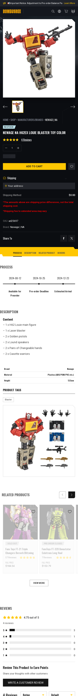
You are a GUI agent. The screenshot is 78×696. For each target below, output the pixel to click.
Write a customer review (26, 682)
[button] (71, 494)
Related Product (47, 252)
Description (30, 252)
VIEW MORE (39, 583)
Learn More (69, 3)
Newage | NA (51, 120)
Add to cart (34, 166)
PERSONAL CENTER (73, 11)
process (17, 252)
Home (5, 120)
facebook (63, 238)
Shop (13, 120)
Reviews (61, 252)
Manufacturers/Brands (30, 120)
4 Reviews (26, 140)
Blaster (8, 399)
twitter (71, 238)
